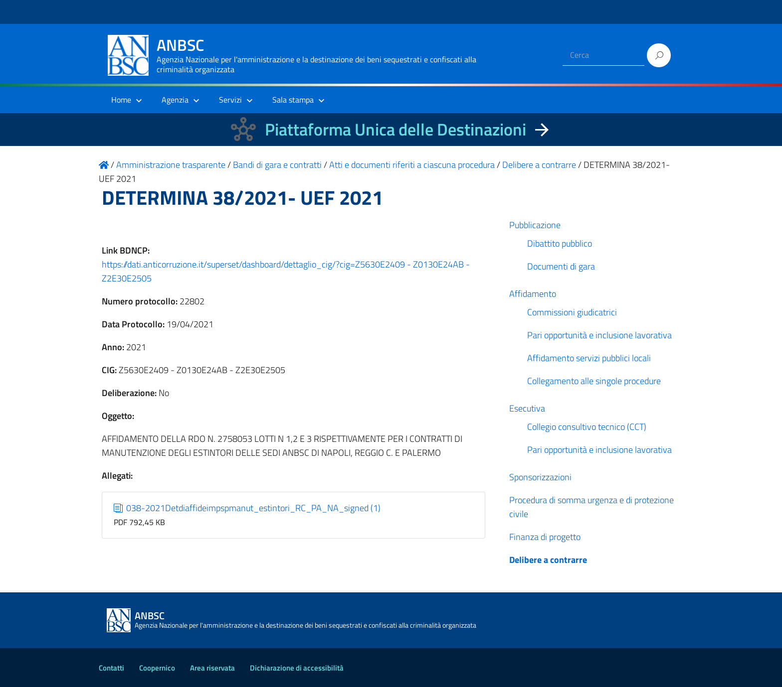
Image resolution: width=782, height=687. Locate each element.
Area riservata (212, 668)
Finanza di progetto (545, 537)
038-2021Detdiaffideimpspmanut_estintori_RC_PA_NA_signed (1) (247, 508)
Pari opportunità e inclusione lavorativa (599, 335)
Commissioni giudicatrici (572, 312)
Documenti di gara (561, 266)
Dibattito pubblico (559, 243)
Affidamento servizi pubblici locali (589, 358)
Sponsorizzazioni (540, 477)
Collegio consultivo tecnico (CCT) (586, 426)
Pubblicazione (535, 225)
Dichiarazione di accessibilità (297, 668)
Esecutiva (527, 408)
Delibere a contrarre (548, 559)
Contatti (111, 668)
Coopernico (157, 668)
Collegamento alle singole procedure (594, 381)
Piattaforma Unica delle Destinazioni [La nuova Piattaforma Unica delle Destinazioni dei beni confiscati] (395, 129)
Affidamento (532, 293)
